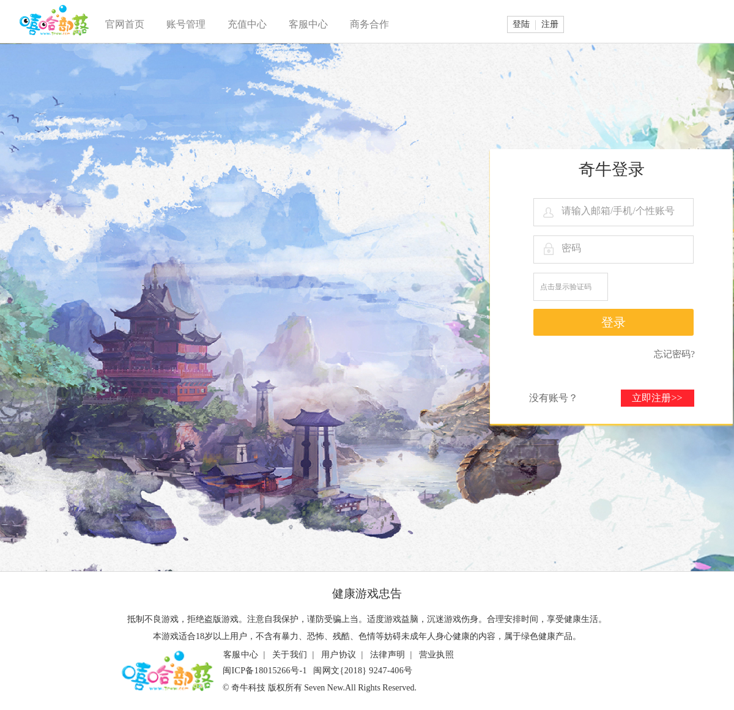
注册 (549, 24)
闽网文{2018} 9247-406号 (362, 670)
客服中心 (308, 24)
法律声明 (388, 654)
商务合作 (369, 24)
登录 (613, 322)
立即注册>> (657, 398)
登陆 (521, 24)
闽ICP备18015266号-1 (265, 670)
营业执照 (436, 654)
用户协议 (339, 654)
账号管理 (186, 24)
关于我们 (290, 654)
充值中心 (247, 24)
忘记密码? (674, 354)
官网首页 (124, 24)
